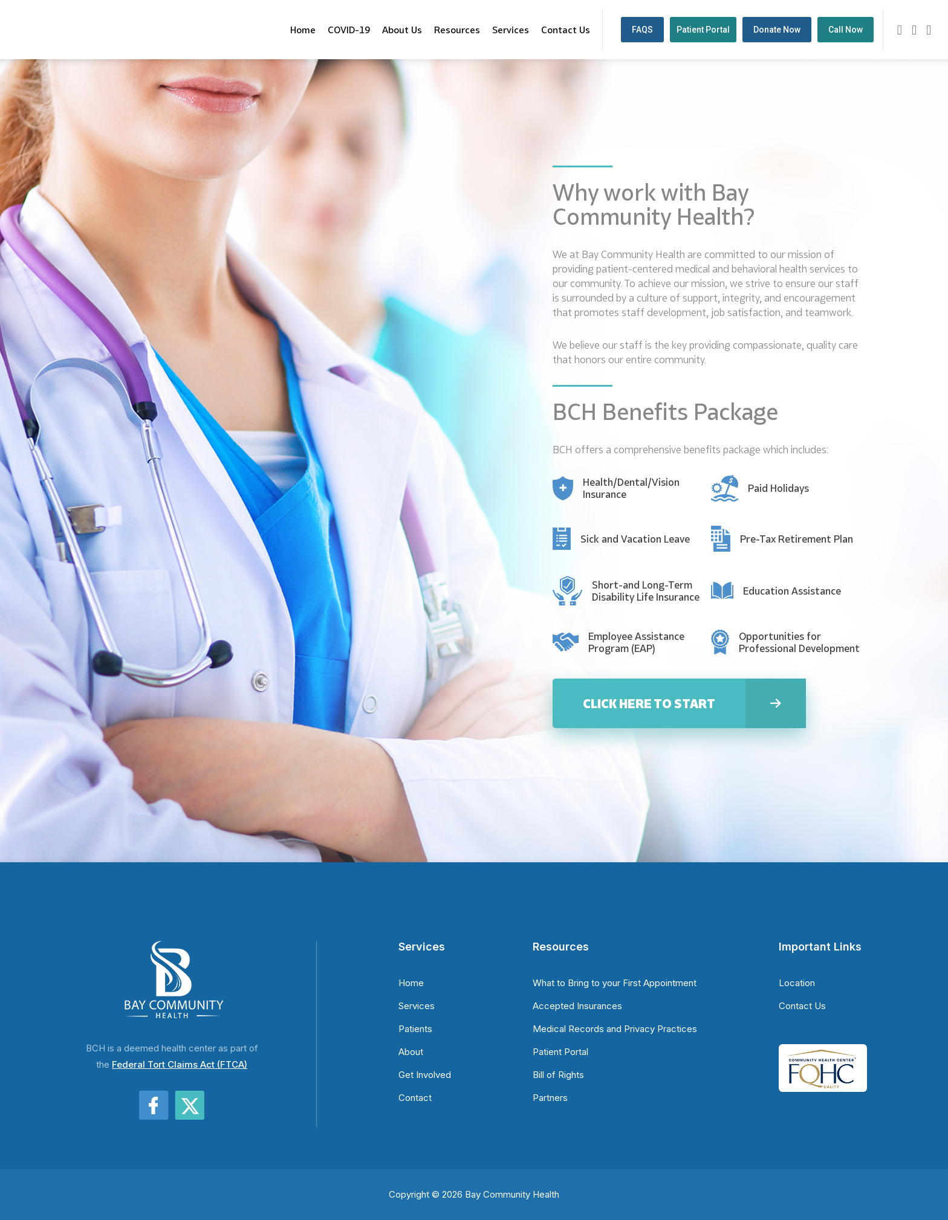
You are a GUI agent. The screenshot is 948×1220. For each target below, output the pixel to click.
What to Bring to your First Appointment (614, 983)
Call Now (845, 29)
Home (303, 29)
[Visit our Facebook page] (914, 29)
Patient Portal (703, 29)
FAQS (642, 29)
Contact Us (565, 29)
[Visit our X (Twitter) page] (928, 29)
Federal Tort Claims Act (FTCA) (179, 1064)
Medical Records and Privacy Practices (615, 1028)
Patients (415, 1028)
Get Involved (424, 1074)
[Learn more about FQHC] (823, 1057)
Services (510, 29)
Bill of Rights (558, 1074)
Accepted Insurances (577, 1006)
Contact (415, 1097)
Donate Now (776, 29)
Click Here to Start (694, 703)
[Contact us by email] (899, 29)
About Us (402, 29)
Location (797, 983)
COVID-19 (349, 29)
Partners (550, 1097)
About (410, 1051)
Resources (457, 29)
